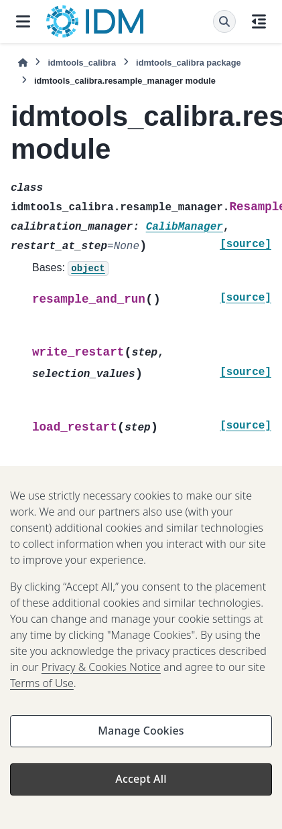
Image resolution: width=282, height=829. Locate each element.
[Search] (224, 21)
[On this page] (258, 21)
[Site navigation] (23, 21)
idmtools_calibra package (188, 63)
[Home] (22, 63)
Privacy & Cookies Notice (101, 674)
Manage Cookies (141, 738)
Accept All (140, 786)
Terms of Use (42, 690)
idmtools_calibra (82, 63)
